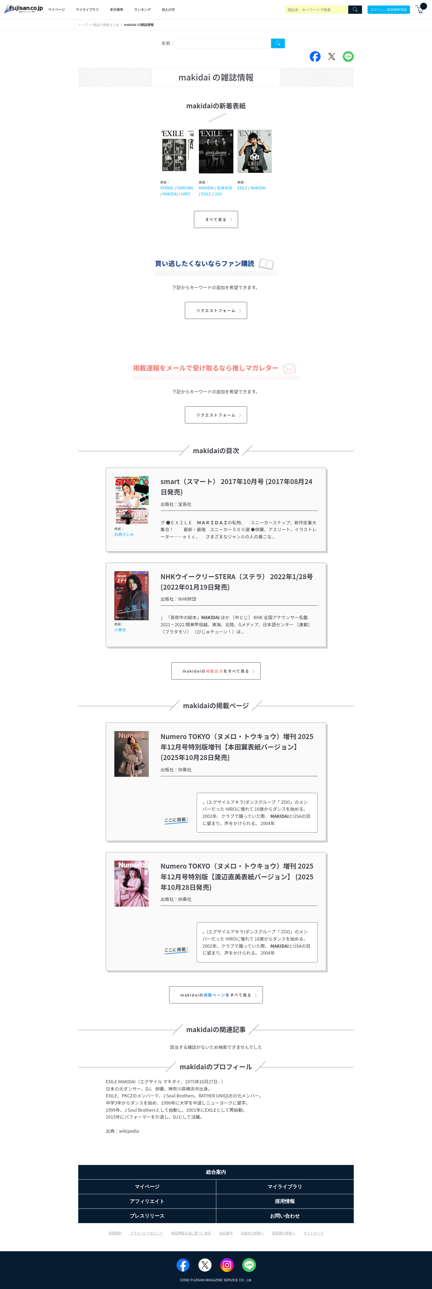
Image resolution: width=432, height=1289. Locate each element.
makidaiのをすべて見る (219, 671)
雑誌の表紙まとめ (106, 25)
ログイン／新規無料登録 (389, 9)
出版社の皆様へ (252, 1233)
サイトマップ (313, 1233)
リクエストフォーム (219, 310)
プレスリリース (147, 1216)
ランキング (142, 10)
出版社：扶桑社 (176, 769)
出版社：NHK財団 (178, 598)
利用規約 (115, 1233)
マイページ (56, 10)
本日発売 (116, 10)
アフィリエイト (147, 1201)
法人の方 (168, 10)
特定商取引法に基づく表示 (191, 1233)
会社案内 (226, 1233)
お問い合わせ (285, 1216)
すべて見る (219, 219)
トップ (83, 25)
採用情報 (285, 1201)
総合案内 (216, 1172)
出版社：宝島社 (176, 504)
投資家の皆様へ (283, 1233)
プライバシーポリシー (146, 1233)
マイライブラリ (87, 10)
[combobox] (223, 43)
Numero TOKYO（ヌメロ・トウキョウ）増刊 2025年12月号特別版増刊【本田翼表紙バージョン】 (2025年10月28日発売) (237, 746)
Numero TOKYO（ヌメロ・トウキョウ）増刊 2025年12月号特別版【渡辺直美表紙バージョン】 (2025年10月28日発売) (237, 876)
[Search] (355, 10)
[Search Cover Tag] (278, 43)
